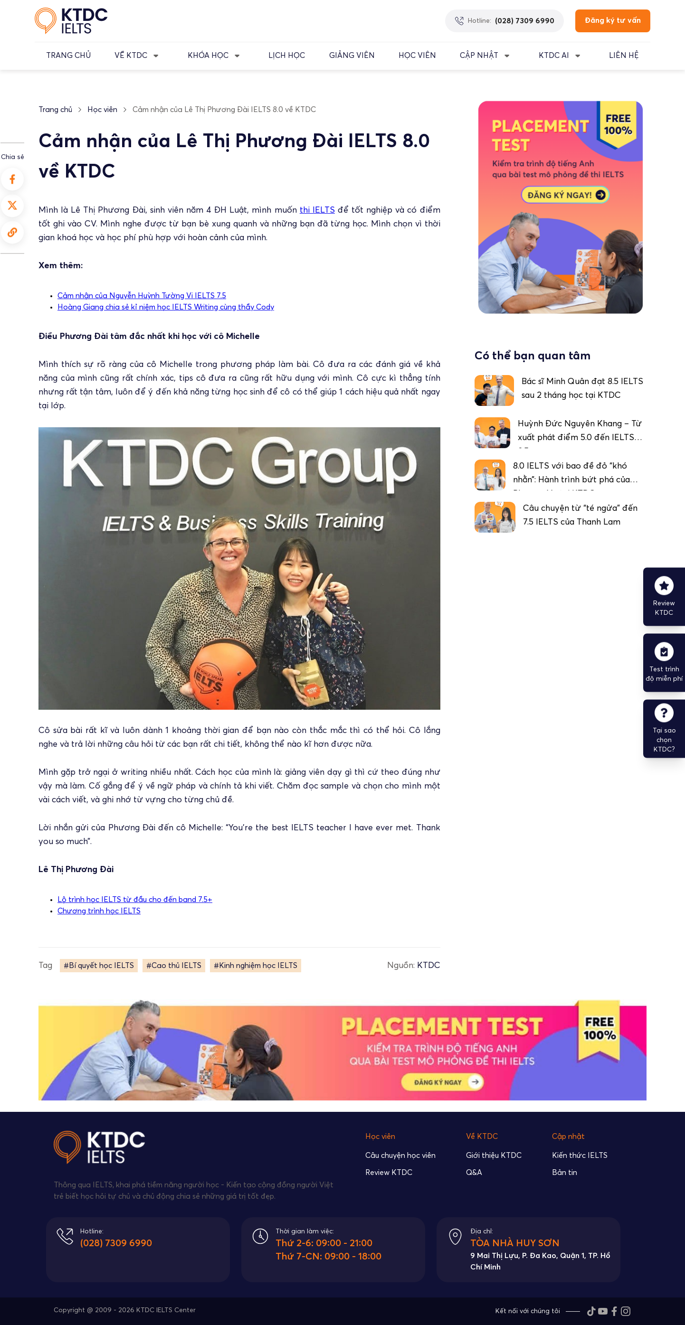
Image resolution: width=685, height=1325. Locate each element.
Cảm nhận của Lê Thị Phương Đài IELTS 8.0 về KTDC (224, 109)
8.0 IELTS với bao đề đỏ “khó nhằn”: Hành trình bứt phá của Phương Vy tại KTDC (571, 480)
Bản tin (564, 1172)
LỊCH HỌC (286, 55)
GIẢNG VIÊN (352, 55)
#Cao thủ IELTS (173, 965)
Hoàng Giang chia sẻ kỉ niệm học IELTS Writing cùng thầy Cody (165, 307)
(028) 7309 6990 (116, 1243)
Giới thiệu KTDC (494, 1155)
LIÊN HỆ (624, 55)
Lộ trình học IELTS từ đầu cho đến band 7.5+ (134, 899)
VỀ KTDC (130, 55)
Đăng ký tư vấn (613, 20)
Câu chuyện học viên (400, 1155)
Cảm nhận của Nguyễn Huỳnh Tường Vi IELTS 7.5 (141, 296)
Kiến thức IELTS (580, 1155)
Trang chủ (55, 109)
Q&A (474, 1172)
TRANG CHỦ (68, 55)
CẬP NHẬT (479, 55)
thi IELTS (317, 210)
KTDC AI (554, 55)
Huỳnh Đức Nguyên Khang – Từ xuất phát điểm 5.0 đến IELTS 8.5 (580, 438)
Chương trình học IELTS (99, 911)
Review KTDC (388, 1172)
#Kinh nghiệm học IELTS (255, 965)
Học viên (102, 109)
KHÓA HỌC (208, 55)
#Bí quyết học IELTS (99, 965)
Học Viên (417, 55)
